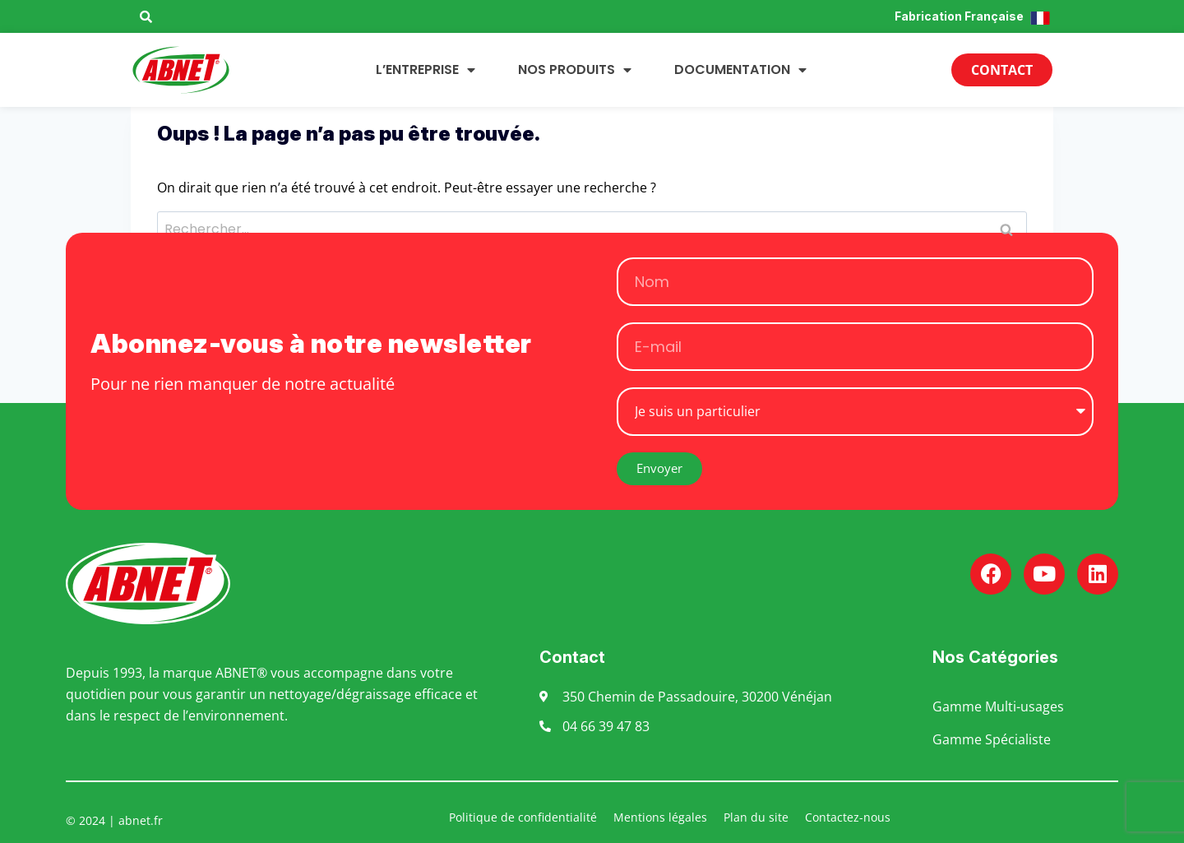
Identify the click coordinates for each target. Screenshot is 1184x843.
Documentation (740, 70)
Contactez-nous (847, 817)
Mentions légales (660, 817)
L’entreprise (425, 70)
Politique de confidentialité (523, 817)
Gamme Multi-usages (998, 706)
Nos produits (574, 70)
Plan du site (756, 817)
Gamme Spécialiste (991, 739)
